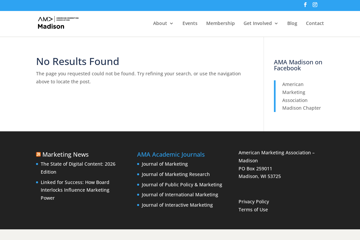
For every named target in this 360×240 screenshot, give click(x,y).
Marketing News (65, 154)
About (160, 23)
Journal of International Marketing (180, 194)
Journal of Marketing (165, 164)
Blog (292, 23)
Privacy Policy (254, 201)
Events (190, 23)
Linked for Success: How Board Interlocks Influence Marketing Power (75, 190)
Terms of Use (253, 209)
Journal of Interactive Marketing (177, 205)
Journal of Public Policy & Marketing (182, 184)
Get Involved (258, 23)
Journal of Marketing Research (176, 174)
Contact (315, 23)
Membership (220, 23)
